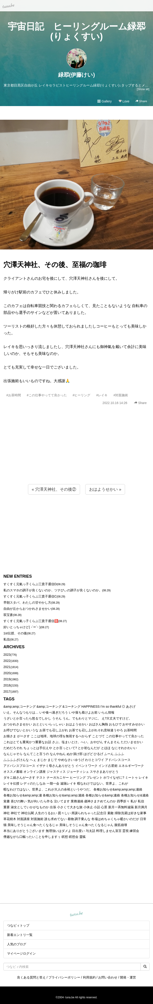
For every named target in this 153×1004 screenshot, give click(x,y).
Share (141, 101)
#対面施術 (120, 395)
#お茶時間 (13, 395)
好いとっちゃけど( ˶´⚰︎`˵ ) (21, 627)
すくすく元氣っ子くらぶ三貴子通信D (30, 584)
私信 (6, 639)
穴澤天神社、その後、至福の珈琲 (54, 264)
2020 (6, 673)
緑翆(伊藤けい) (76, 75)
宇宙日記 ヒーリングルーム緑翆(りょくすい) (76, 31)
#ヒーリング (81, 395)
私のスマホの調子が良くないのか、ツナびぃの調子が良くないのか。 (52, 590)
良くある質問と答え (31, 977)
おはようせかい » (105, 489)
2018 (6, 685)
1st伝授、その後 (15, 633)
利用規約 (89, 977)
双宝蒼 (8, 615)
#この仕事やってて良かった (47, 395)
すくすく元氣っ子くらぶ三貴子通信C (30, 596)
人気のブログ (16, 944)
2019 (6, 679)
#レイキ (102, 395)
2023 (6, 654)
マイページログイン (21, 953)
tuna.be (76, 914)
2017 (6, 691)
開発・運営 (128, 977)
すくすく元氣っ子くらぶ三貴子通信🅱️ (30, 621)
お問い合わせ (107, 977)
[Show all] (143, 89)
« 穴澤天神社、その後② (54, 489)
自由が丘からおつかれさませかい (27, 608)
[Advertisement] (76, 454)
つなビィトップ (18, 925)
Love (123, 101)
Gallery (105, 101)
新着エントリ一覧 (20, 935)
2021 (6, 667)
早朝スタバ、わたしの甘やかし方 (27, 602)
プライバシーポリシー (64, 977)
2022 (6, 661)
